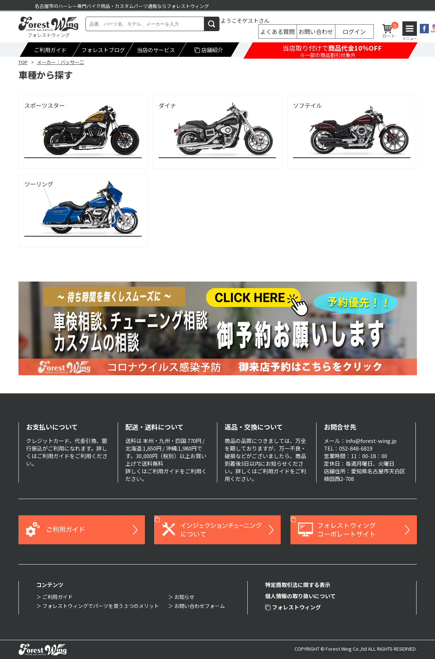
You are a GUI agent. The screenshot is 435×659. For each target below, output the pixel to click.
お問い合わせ (315, 31)
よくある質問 (277, 31)
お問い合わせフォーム (199, 605)
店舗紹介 (208, 50)
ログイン (354, 31)
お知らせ (184, 596)
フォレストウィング (293, 607)
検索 (212, 23)
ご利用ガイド (50, 50)
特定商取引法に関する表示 (297, 584)
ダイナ (167, 105)
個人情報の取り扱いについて (300, 596)
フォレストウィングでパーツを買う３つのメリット (100, 605)
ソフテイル (307, 105)
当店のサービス (156, 50)
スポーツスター (44, 105)
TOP (23, 62)
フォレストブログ (103, 50)
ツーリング (38, 184)
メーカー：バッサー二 (60, 62)
